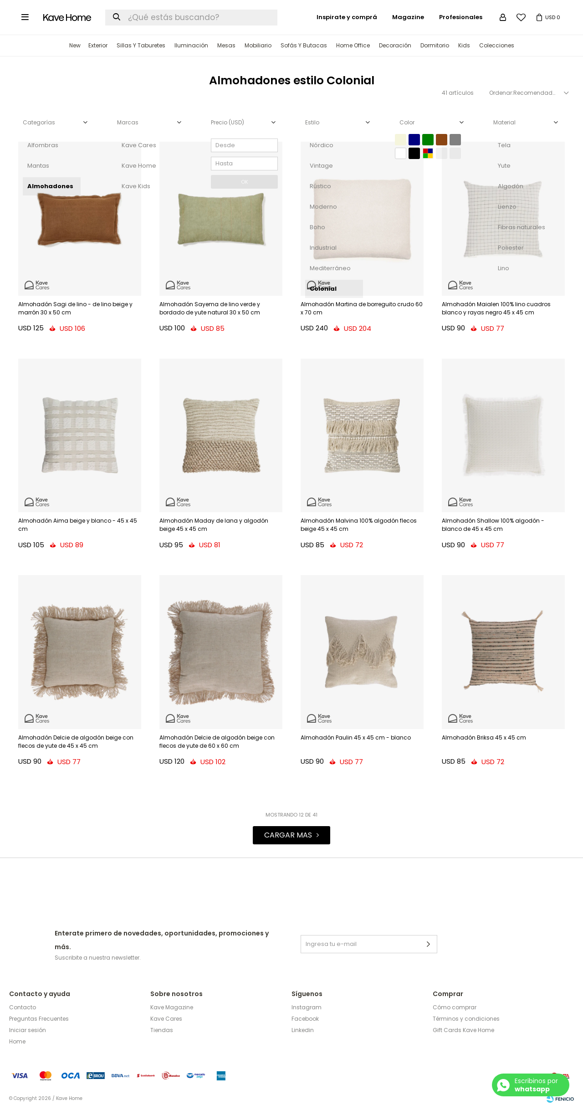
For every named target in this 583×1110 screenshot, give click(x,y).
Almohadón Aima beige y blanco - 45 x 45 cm (77, 525)
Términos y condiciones (466, 1019)
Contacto (22, 1007)
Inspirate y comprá (347, 17)
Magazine (408, 17)
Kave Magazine (171, 1007)
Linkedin (303, 1030)
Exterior (97, 45)
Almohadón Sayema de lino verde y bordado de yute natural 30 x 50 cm (209, 308)
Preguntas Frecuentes (39, 1019)
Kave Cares (166, 1019)
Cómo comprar (454, 1007)
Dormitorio (434, 45)
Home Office (353, 45)
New (75, 45)
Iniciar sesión (27, 1030)
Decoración (395, 45)
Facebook (305, 1019)
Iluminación (191, 45)
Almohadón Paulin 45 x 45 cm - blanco (356, 737)
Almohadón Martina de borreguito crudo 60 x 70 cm (362, 308)
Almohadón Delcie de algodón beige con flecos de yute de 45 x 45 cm (75, 742)
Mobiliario (258, 45)
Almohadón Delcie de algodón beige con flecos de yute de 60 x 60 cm (217, 742)
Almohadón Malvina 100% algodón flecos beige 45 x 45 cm (359, 525)
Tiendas (161, 1030)
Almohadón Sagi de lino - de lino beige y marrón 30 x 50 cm (75, 308)
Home (17, 1041)
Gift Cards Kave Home (463, 1030)
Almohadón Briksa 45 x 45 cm (484, 737)
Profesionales (460, 17)
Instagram (307, 1007)
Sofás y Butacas (304, 45)
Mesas (226, 45)
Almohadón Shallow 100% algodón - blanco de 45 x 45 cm (493, 525)
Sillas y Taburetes (141, 45)
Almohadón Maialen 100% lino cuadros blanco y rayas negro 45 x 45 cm (496, 308)
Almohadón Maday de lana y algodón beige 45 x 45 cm (213, 525)
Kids (464, 45)
